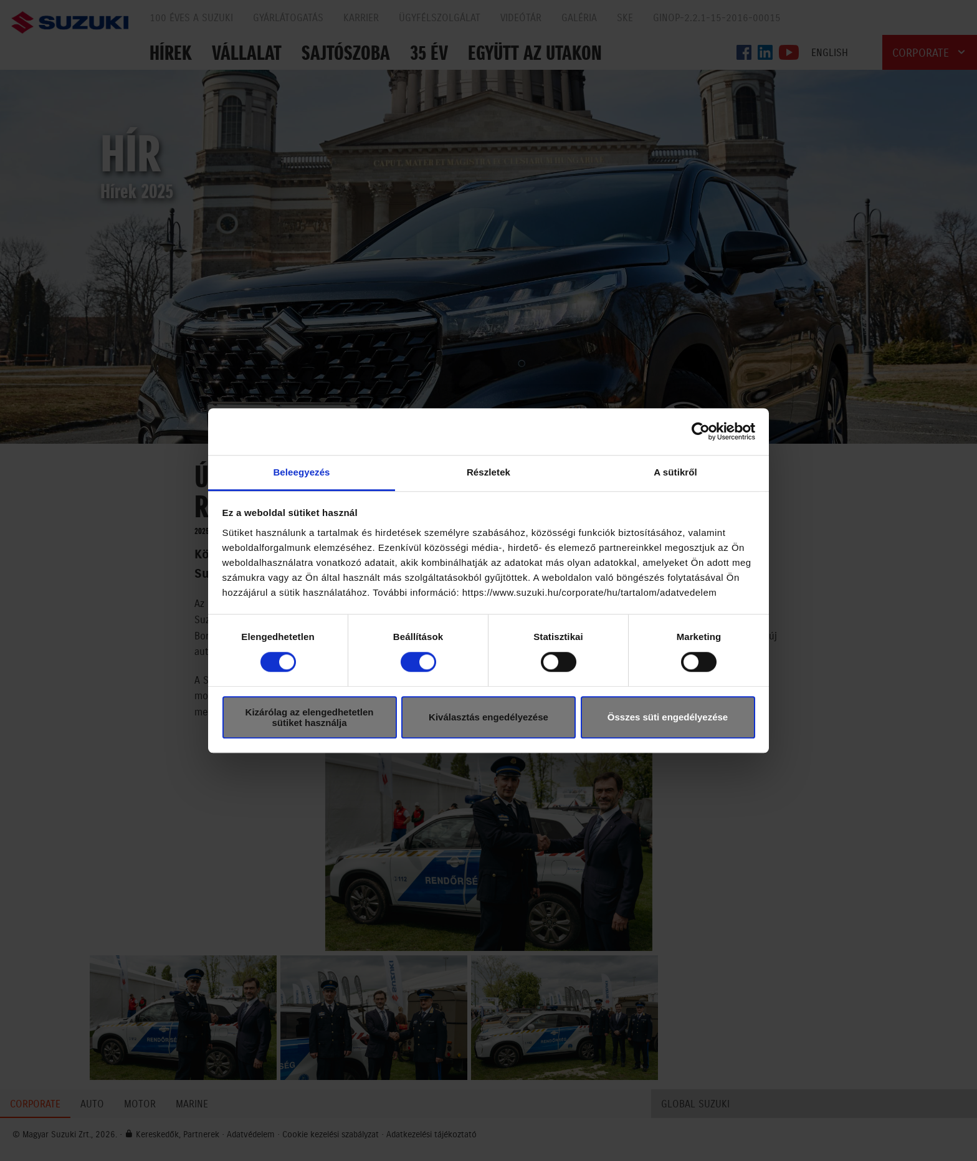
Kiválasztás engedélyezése (488, 717)
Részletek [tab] (488, 472)
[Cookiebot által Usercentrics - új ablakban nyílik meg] (700, 431)
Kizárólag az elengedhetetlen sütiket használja (309, 717)
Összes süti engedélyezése (668, 717)
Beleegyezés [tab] (301, 472)
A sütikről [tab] (675, 472)
